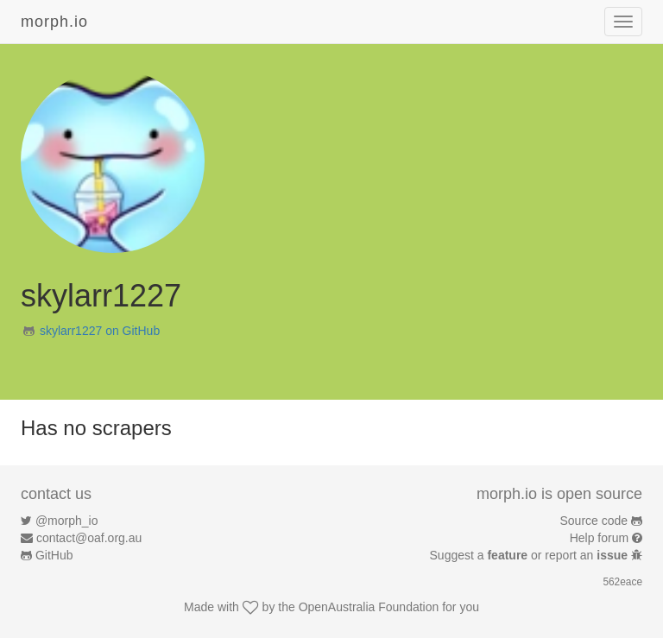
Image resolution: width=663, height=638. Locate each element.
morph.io (54, 21)
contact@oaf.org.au (89, 538)
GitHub (54, 555)
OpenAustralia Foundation (369, 607)
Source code (594, 520)
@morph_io (66, 520)
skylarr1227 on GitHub (100, 331)
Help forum (599, 538)
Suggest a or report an (530, 555)
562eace (622, 582)
